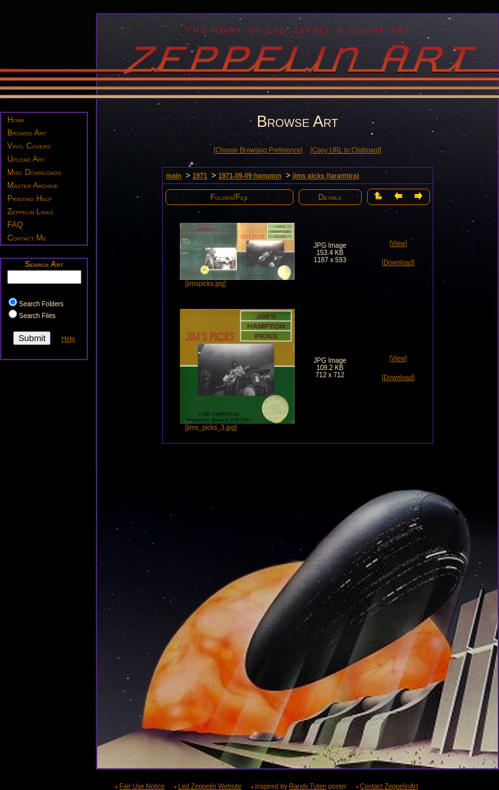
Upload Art (26, 159)
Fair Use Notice (142, 786)
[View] (398, 243)
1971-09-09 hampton (249, 175)
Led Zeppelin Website (210, 786)
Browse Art (26, 132)
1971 (199, 175)
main (173, 175)
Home (16, 119)
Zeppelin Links (30, 211)
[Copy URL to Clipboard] (346, 150)
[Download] (397, 262)
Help (68, 338)
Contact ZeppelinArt (389, 786)
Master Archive (32, 185)
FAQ (15, 224)
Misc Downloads (34, 172)
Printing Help (29, 198)
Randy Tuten (307, 786)
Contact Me (27, 238)
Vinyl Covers (29, 146)
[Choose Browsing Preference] (258, 150)
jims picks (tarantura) (326, 175)
